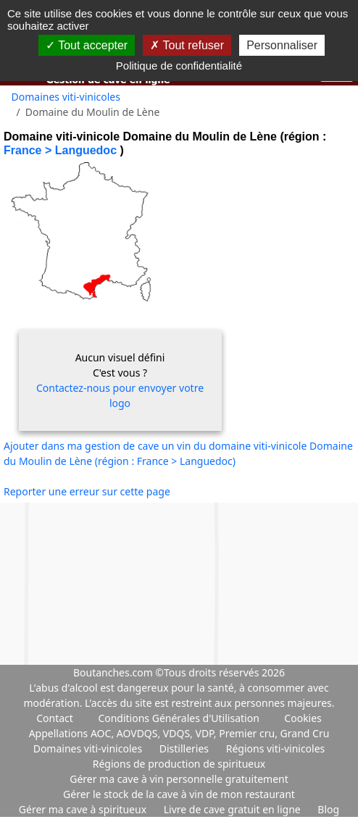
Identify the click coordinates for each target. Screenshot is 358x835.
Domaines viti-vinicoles (66, 97)
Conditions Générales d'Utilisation (178, 718)
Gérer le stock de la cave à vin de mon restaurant (179, 794)
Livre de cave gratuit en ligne (234, 809)
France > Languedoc (62, 150)
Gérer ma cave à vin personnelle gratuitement (179, 779)
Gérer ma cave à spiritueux (84, 809)
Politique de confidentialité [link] (179, 65)
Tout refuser (187, 45)
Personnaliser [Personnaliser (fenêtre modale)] (281, 45)
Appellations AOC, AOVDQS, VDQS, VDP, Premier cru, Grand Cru (179, 733)
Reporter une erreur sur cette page (87, 491)
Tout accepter (87, 45)
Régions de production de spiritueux (179, 764)
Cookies (302, 718)
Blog (328, 809)
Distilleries (185, 748)
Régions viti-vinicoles (275, 748)
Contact (54, 718)
